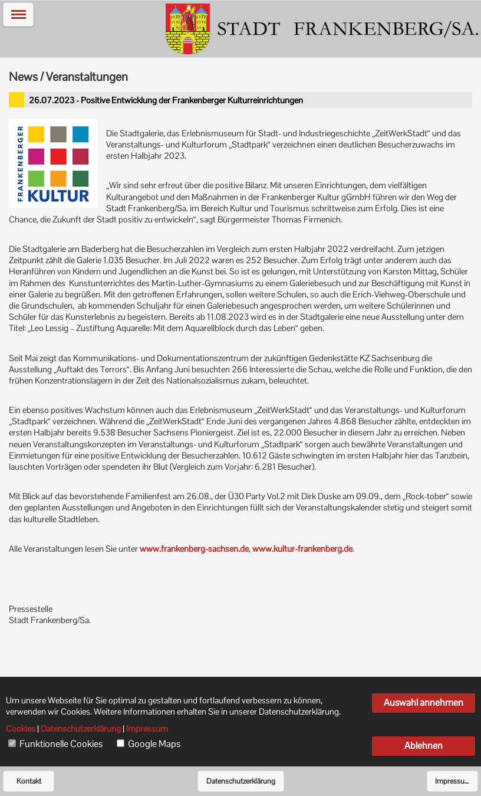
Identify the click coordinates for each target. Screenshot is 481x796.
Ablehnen (423, 745)
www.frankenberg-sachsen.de (194, 548)
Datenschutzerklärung (240, 781)
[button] (18, 14)
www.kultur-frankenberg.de (302, 548)
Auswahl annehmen (423, 702)
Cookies (20, 728)
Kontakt (29, 781)
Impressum (453, 781)
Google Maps (154, 744)
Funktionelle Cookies (61, 744)
